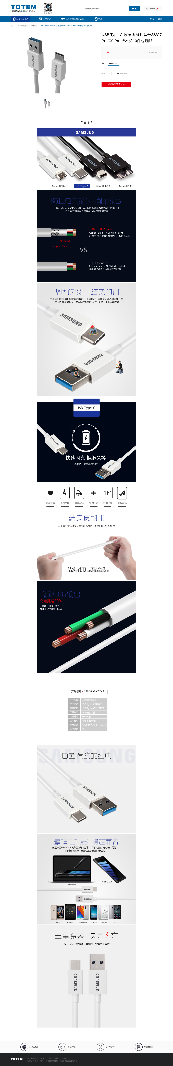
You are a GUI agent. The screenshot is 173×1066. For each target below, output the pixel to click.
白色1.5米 (113, 63)
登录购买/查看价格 (116, 84)
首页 (12, 26)
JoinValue (41, 1064)
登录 (152, 19)
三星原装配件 (22, 19)
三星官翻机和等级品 (75, 19)
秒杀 (100, 19)
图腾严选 (47, 19)
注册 (160, 19)
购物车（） (154, 9)
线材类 (34, 26)
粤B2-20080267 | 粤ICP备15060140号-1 (61, 1061)
